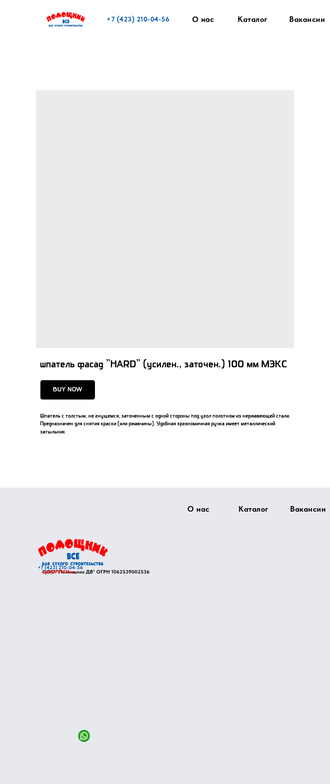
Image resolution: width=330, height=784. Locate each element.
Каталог (253, 19)
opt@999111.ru (58, 572)
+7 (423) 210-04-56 (138, 19)
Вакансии (307, 19)
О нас (203, 19)
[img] (73, 552)
